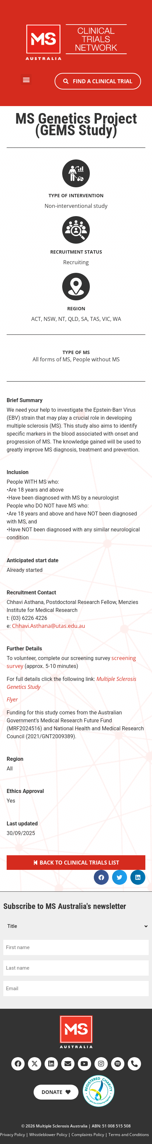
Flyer (12, 699)
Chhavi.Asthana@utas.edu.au (48, 626)
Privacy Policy (12, 1134)
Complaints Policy (88, 1134)
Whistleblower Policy (48, 1134)
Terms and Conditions (128, 1134)
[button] (26, 79)
